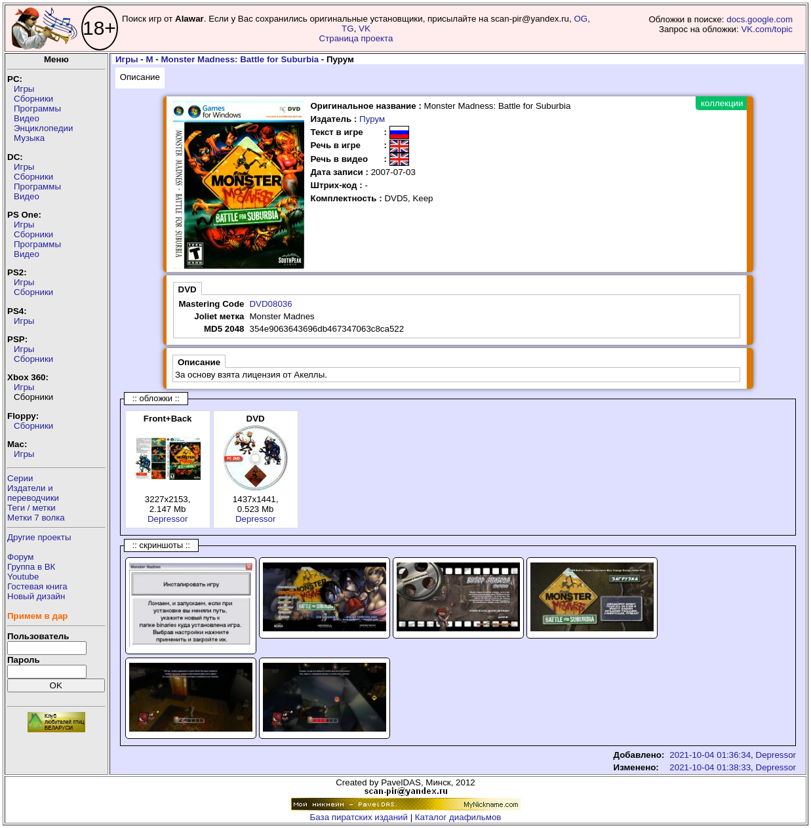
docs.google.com (759, 19)
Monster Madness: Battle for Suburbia (240, 59)
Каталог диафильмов (458, 817)
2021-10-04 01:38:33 (710, 767)
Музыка (29, 138)
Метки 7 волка (36, 517)
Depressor (168, 519)
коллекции (722, 103)
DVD (187, 289)
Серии (20, 478)
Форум (20, 557)
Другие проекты (39, 537)
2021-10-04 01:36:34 (710, 755)
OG (580, 19)
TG (348, 28)
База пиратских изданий (359, 817)
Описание (140, 77)
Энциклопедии (43, 128)
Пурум (372, 119)
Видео (26, 118)
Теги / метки (31, 508)
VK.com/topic (767, 29)
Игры (24, 89)
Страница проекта (356, 38)
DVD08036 (270, 304)
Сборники (33, 99)
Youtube (23, 577)
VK (364, 28)
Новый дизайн (36, 596)
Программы (37, 108)
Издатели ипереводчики (33, 493)
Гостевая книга (37, 586)
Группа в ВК (31, 567)
